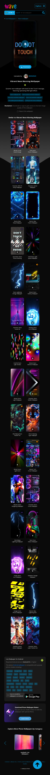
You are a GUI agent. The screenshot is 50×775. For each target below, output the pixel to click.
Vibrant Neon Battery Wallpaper (33, 292)
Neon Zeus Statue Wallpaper (32, 540)
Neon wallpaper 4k (16, 94)
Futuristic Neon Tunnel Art (17, 328)
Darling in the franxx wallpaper (33, 100)
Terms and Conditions (24, 762)
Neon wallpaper (23, 19)
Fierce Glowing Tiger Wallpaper (32, 434)
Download (25, 67)
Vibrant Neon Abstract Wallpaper (32, 363)
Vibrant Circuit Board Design (17, 151)
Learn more (25, 719)
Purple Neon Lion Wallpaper (17, 576)
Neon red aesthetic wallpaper (34, 97)
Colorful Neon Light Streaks (17, 363)
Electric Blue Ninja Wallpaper (17, 222)
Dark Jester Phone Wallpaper (32, 151)
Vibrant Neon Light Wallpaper (17, 399)
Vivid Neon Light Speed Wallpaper (32, 257)
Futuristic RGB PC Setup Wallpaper (17, 186)
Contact (7, 762)
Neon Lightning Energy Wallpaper (17, 292)
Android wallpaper (19, 665)
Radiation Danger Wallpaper (33, 576)
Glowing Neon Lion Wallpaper (33, 328)
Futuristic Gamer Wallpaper (32, 186)
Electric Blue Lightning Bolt (32, 611)
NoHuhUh (29, 76)
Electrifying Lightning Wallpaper (17, 540)
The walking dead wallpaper (16, 100)
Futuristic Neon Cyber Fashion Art (33, 647)
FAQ (43, 762)
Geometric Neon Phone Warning (17, 257)
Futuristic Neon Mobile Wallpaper (32, 399)
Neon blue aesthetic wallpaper (16, 97)
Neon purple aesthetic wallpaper (31, 94)
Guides (25, 764)
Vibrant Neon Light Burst (17, 470)
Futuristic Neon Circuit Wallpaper (32, 505)
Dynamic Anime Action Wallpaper (17, 647)
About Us (13, 762)
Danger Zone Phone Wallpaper (17, 611)
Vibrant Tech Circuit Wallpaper (32, 470)
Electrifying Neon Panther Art (17, 434)
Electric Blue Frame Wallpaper (32, 222)
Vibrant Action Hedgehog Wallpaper (17, 505)
